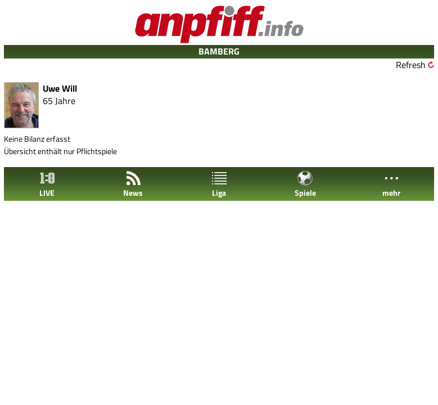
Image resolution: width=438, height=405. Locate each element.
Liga (219, 184)
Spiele (305, 184)
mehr (391, 184)
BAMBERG (219, 51)
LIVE (47, 184)
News (133, 184)
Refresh (411, 64)
